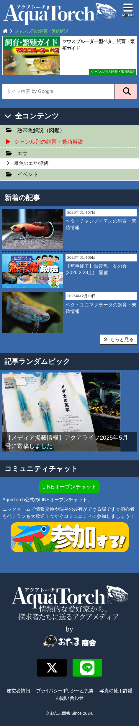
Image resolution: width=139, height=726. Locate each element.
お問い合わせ (69, 698)
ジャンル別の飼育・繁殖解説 (113, 72)
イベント (27, 174)
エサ (22, 153)
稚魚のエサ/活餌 (31, 163)
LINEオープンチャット (69, 487)
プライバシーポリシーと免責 (65, 690)
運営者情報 (18, 690)
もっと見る (118, 339)
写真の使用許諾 (116, 690)
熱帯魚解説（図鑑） (41, 130)
